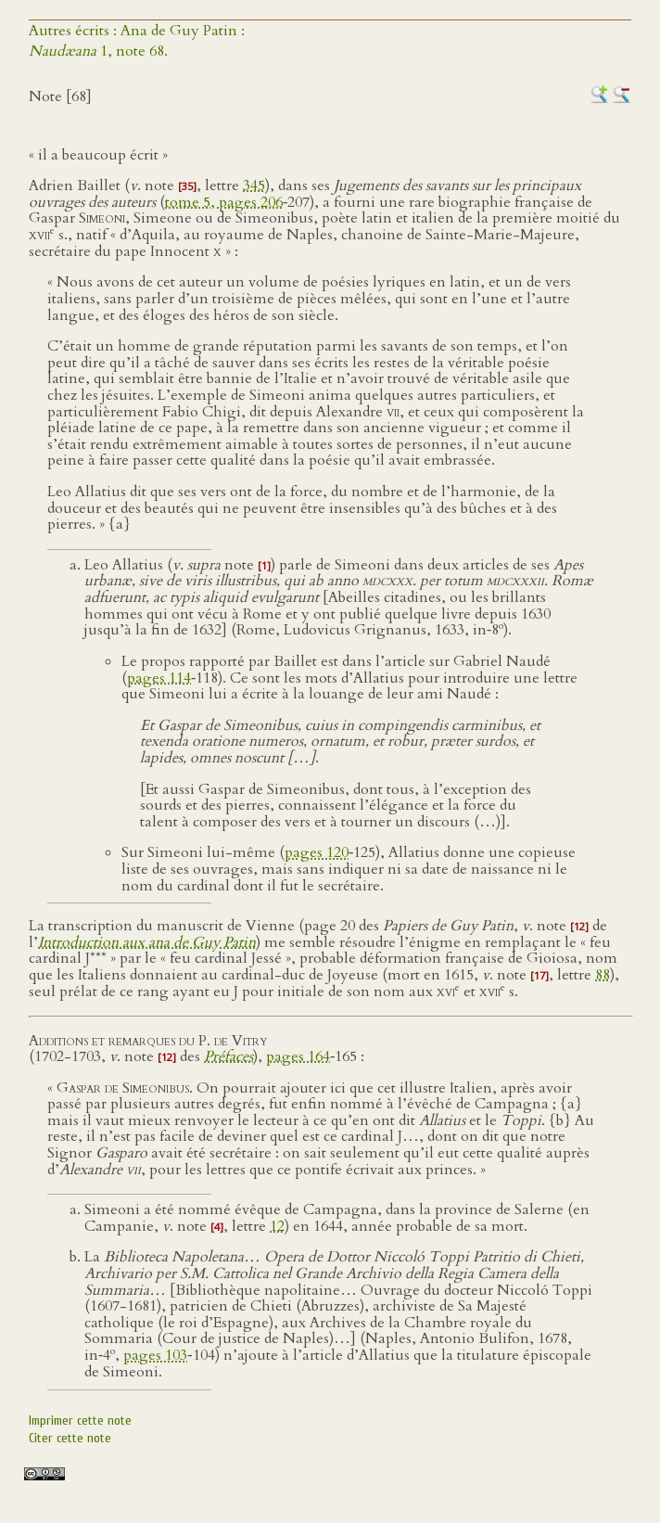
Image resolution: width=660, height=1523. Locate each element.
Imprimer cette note (80, 1420)
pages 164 (298, 1056)
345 (254, 185)
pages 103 (155, 1355)
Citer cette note (70, 1438)
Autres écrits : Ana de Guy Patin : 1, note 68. (137, 40)
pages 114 (159, 678)
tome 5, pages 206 (224, 202)
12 (277, 1226)
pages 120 (317, 852)
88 (602, 975)
